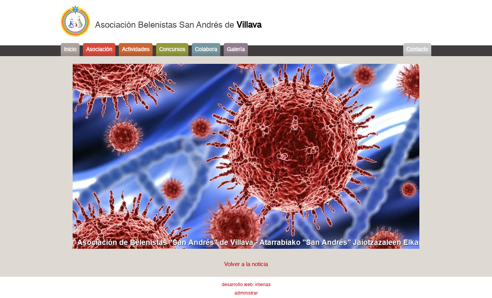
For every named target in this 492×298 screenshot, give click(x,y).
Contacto (417, 49)
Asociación (99, 49)
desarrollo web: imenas (246, 285)
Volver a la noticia (246, 264)
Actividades (136, 49)
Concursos (172, 49)
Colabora (206, 49)
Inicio (70, 49)
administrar (246, 293)
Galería (236, 49)
